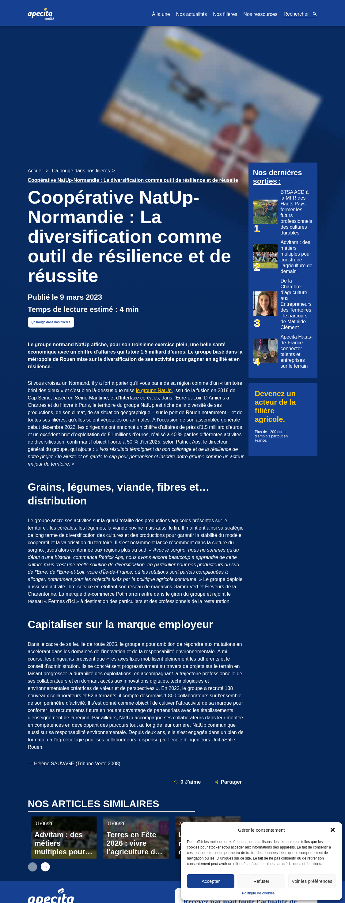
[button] (333, 830)
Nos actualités (191, 14)
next (45, 866)
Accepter (211, 881)
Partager (228, 782)
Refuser (261, 881)
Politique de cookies (258, 893)
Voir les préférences (312, 881)
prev (32, 866)
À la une (161, 14)
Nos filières (225, 14)
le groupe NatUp (154, 390)
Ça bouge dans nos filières (51, 322)
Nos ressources (260, 14)
